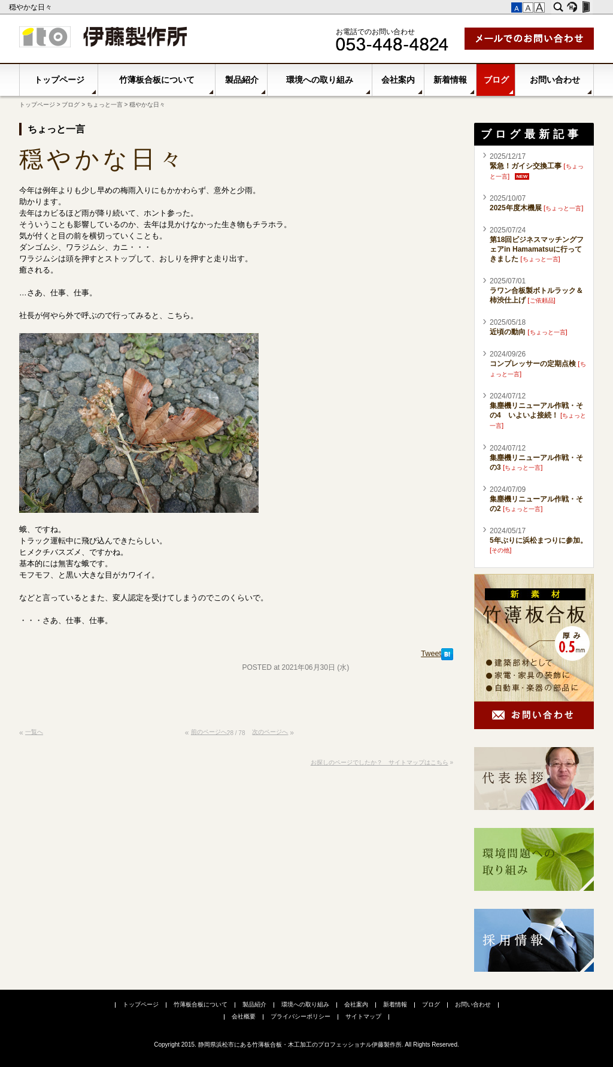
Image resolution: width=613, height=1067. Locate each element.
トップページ (59, 79)
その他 (500, 550)
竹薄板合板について (157, 79)
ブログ (496, 79)
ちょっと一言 (105, 104)
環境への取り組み (319, 79)
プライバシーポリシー (300, 1016)
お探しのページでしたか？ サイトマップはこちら (379, 762)
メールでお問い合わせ (529, 39)
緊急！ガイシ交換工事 (526, 166)
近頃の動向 (508, 332)
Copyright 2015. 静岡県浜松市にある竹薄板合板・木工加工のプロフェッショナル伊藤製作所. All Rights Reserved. (306, 1044)
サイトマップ (363, 1016)
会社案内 (398, 79)
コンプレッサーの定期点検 (533, 363)
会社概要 (244, 1016)
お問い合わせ (555, 79)
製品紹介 (242, 79)
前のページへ (209, 732)
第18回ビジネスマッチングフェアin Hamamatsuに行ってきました (537, 249)
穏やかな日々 (31, 7)
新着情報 (450, 79)
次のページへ (270, 732)
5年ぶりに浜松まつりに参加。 (538, 540)
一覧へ (34, 732)
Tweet (431, 653)
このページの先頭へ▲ (441, 737)
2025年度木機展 (516, 208)
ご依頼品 (542, 300)
